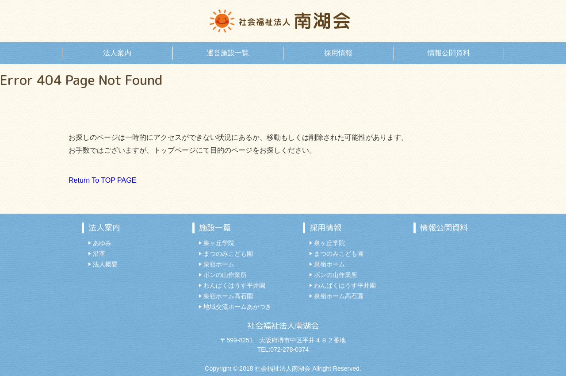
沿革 (99, 253)
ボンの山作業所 (225, 275)
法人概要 (105, 264)
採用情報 (338, 53)
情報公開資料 (449, 53)
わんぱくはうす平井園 (234, 285)
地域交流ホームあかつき (237, 307)
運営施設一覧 (228, 53)
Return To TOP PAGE (102, 180)
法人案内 (117, 53)
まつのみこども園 (228, 253)
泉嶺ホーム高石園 (228, 296)
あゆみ (102, 243)
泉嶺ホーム (218, 264)
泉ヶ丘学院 (218, 243)
